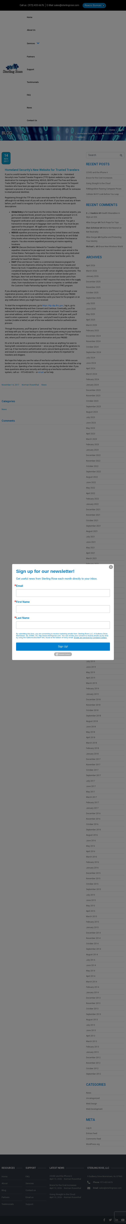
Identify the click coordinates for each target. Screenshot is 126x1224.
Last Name (22, 618)
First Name (23, 602)
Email (19, 586)
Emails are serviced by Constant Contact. (90, 638)
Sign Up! (63, 646)
